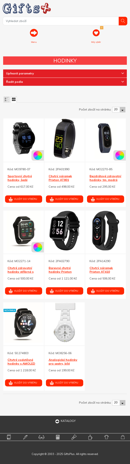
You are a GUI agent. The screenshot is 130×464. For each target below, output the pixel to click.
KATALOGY (65, 421)
